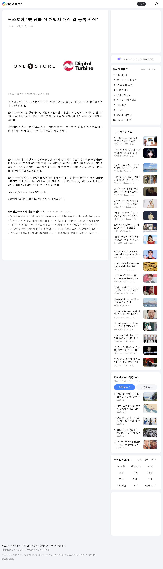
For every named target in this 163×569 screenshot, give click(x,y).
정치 (135, 472)
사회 (150, 466)
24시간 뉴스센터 (30, 545)
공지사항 (44, 545)
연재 (135, 485)
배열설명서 (150, 485)
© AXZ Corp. (8, 559)
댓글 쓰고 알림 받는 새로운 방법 (135, 59)
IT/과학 (135, 479)
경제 (121, 472)
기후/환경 (136, 466)
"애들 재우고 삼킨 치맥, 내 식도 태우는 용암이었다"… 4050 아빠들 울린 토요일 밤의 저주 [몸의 (32, 224)
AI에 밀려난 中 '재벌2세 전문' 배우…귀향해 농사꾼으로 (79, 224)
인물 (150, 479)
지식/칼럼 (121, 485)
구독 (141, 4)
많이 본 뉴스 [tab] (124, 387)
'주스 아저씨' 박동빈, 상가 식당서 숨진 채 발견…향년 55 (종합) (32, 220)
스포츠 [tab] (154, 459)
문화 (121, 479)
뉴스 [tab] (139, 459)
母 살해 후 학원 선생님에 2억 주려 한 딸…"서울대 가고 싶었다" (32, 228)
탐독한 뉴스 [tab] (146, 387)
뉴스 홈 (121, 466)
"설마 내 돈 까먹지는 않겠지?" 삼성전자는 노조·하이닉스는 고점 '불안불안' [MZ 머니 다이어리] (79, 220)
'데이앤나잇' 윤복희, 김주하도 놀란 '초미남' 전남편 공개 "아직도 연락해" (79, 233)
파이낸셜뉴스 (14, 4)
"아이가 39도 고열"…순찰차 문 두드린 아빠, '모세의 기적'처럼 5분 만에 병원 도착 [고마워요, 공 (79, 228)
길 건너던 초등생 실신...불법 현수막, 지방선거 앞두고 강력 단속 (79, 216)
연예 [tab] (146, 459)
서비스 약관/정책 (58, 545)
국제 (150, 472)
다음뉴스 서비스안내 (11, 545)
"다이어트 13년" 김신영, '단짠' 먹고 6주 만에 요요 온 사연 (32, 216)
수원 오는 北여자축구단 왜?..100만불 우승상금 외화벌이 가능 (32, 233)
